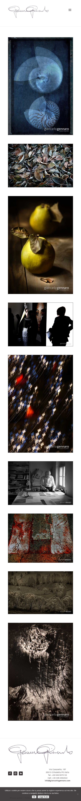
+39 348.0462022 (59, 778)
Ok (34, 797)
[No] (77, 794)
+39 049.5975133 (59, 775)
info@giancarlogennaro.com (57, 781)
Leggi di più (43, 797)
